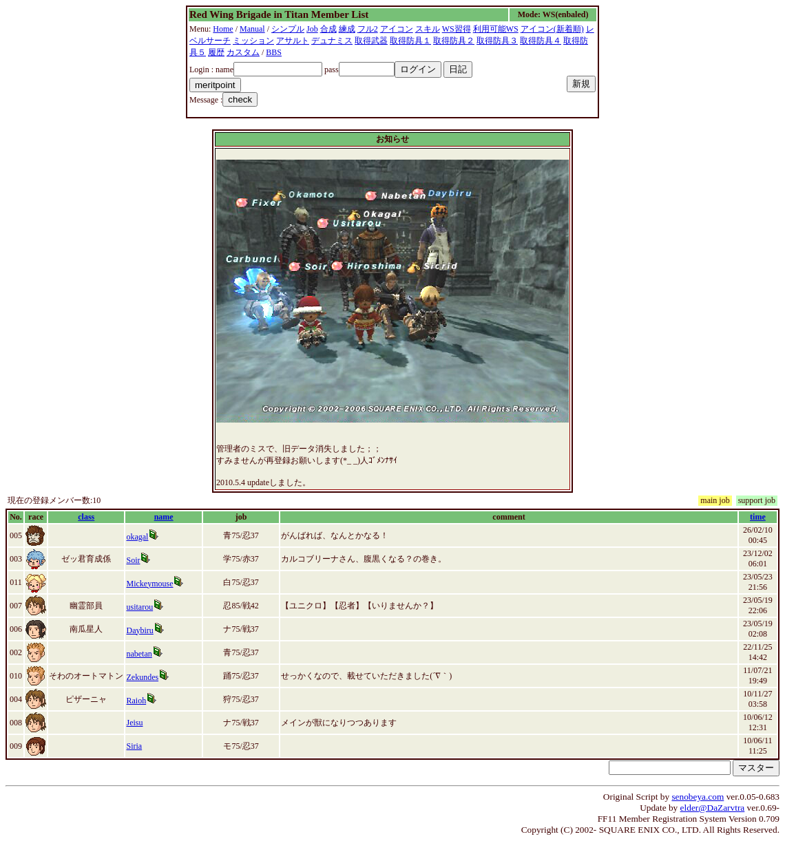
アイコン (396, 29)
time (758, 517)
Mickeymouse (149, 583)
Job (312, 29)
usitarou (139, 607)
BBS (274, 52)
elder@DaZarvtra (712, 807)
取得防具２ (453, 40)
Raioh (136, 700)
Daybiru (139, 630)
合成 (328, 29)
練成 (347, 29)
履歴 (216, 52)
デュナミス (332, 40)
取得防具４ (540, 40)
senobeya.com (697, 796)
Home (223, 29)
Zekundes (142, 677)
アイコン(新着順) (552, 29)
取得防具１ (410, 40)
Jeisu (134, 722)
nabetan (138, 654)
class (86, 517)
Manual (252, 29)
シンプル (287, 29)
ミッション (253, 40)
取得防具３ (497, 40)
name (164, 517)
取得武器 (371, 40)
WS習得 (456, 29)
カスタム (243, 52)
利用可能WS (496, 29)
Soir (133, 560)
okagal (137, 537)
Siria (134, 746)
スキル (427, 29)
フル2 (367, 29)
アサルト (292, 40)
